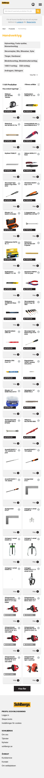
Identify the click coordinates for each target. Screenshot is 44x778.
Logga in (5, 715)
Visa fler (34, 75)
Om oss (5, 735)
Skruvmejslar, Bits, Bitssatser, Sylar (19, 51)
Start (4, 29)
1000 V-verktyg (11, 66)
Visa (16, 117)
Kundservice (7, 758)
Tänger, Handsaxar (13, 56)
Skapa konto (7, 719)
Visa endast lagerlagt (11, 89)
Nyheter (5, 742)
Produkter (12, 29)
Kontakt (5, 762)
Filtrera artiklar (32, 84)
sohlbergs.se (7, 746)
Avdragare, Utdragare (14, 71)
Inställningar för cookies (11, 723)
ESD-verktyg (24, 66)
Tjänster (5, 739)
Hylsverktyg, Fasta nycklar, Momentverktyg (16, 45)
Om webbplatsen (9, 766)
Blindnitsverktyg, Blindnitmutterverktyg (21, 61)
